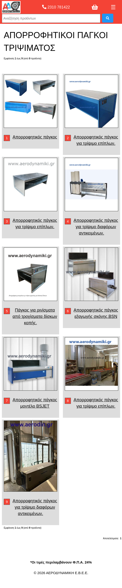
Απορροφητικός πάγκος (35, 137)
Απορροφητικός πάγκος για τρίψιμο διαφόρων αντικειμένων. (95, 226)
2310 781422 (56, 7)
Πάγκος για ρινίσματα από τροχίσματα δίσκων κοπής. (34, 316)
